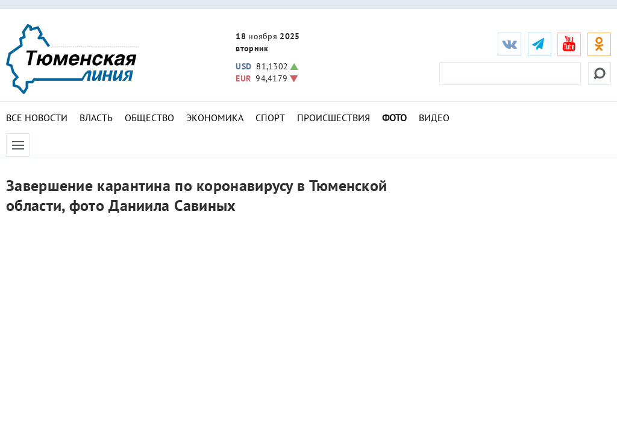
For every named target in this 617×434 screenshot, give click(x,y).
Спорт (270, 118)
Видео (434, 118)
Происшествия (333, 118)
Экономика (214, 118)
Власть (96, 118)
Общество (149, 118)
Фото (394, 118)
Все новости (36, 118)
